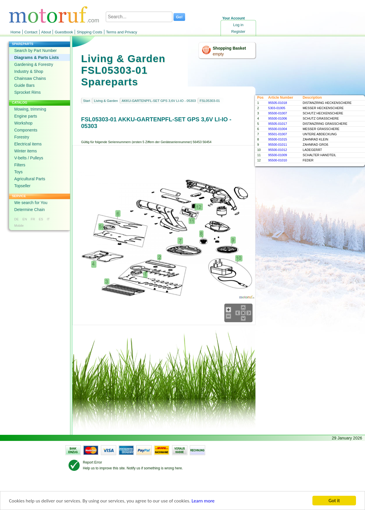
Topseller (22, 185)
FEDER (308, 160)
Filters (19, 165)
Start (86, 100)
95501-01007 (277, 134)
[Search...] (139, 17)
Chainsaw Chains (30, 78)
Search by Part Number (35, 50)
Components (25, 130)
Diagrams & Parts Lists (36, 57)
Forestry (21, 137)
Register (238, 31)
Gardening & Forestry (33, 64)
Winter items (25, 151)
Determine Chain (29, 209)
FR (33, 219)
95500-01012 (277, 150)
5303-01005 (276, 108)
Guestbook (64, 32)
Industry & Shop (28, 71)
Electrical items (28, 144)
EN (24, 219)
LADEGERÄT (312, 150)
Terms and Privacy (121, 32)
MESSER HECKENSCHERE (323, 108)
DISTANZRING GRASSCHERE (325, 123)
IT (48, 219)
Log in (238, 25)
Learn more (203, 501)
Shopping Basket (229, 48)
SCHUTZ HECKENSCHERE (323, 113)
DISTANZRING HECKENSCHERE (327, 102)
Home (15, 32)
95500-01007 (277, 113)
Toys (18, 172)
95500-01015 (277, 139)
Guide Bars (24, 85)
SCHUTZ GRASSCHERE (321, 118)
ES (41, 219)
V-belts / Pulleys (28, 158)
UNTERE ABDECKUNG (320, 134)
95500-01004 (277, 129)
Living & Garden (106, 100)
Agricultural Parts (29, 178)
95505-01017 (277, 123)
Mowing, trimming (30, 109)
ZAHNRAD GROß (315, 144)
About (46, 32)
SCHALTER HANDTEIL (319, 155)
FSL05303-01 (210, 100)
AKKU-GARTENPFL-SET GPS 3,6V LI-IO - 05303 (159, 100)
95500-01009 (277, 155)
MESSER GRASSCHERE (321, 129)
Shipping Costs (89, 32)
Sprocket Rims (27, 92)
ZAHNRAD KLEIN (315, 139)
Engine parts (25, 116)
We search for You (30, 202)
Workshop (23, 123)
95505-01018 (277, 102)
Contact (30, 32)
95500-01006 (277, 118)
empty (218, 54)
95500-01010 (277, 160)
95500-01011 (277, 144)
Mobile (19, 225)
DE (16, 219)
